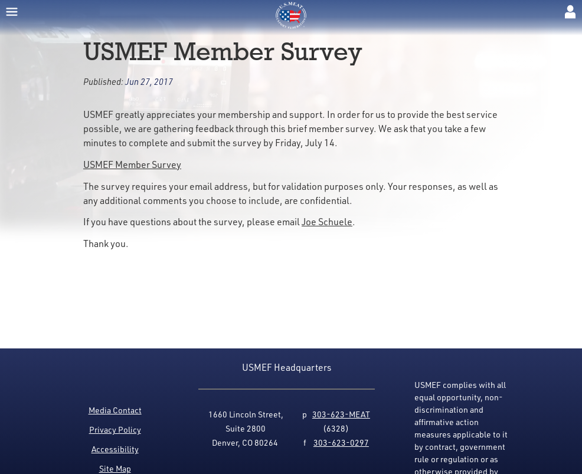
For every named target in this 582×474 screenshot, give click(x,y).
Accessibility (115, 449)
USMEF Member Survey (132, 164)
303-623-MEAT (341, 414)
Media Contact (115, 410)
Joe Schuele (327, 221)
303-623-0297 (341, 442)
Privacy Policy (115, 429)
